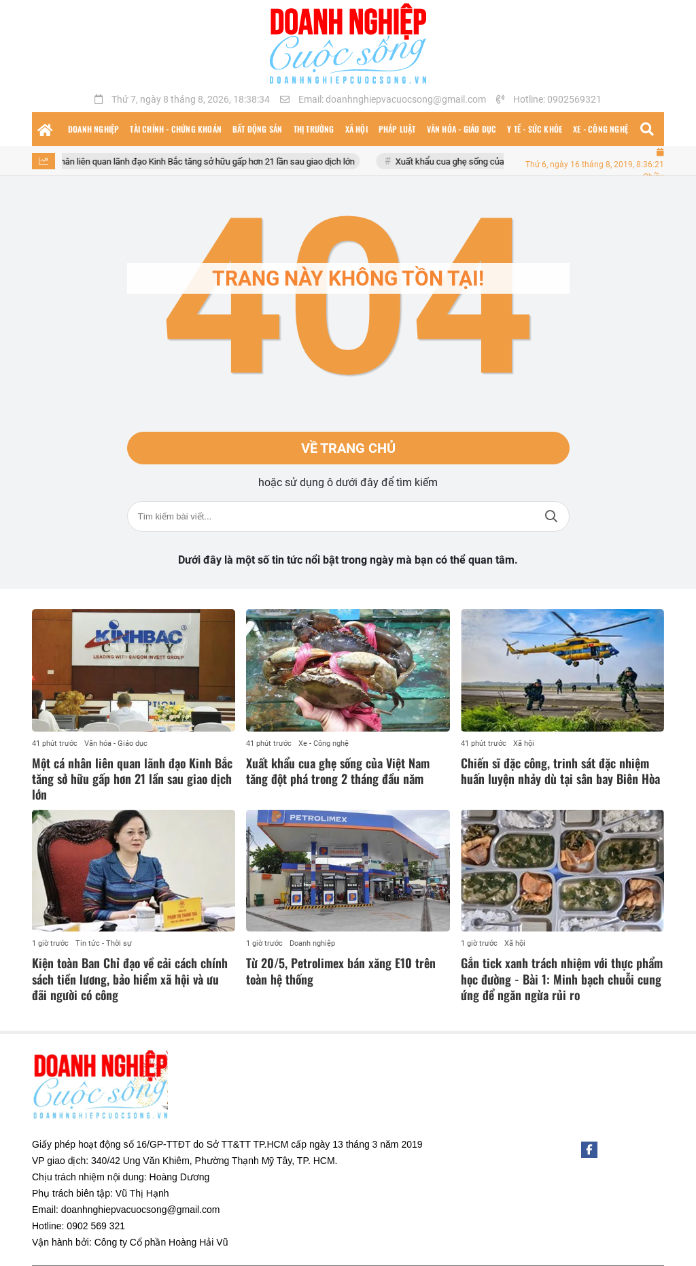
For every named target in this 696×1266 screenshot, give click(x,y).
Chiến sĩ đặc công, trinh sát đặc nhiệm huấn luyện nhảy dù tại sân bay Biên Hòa (560, 770)
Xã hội (523, 743)
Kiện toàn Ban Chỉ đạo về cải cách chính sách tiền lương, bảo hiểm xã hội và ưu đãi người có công (130, 979)
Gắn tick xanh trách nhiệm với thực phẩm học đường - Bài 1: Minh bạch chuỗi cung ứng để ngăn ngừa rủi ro (562, 979)
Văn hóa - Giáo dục (115, 743)
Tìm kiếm (551, 516)
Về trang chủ (348, 448)
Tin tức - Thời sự (103, 943)
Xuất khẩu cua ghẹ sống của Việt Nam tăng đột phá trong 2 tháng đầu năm (338, 770)
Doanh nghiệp (312, 943)
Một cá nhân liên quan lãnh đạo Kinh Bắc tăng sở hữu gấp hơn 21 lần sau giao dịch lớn (202, 161)
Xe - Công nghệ (323, 743)
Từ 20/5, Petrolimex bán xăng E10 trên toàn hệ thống (341, 970)
